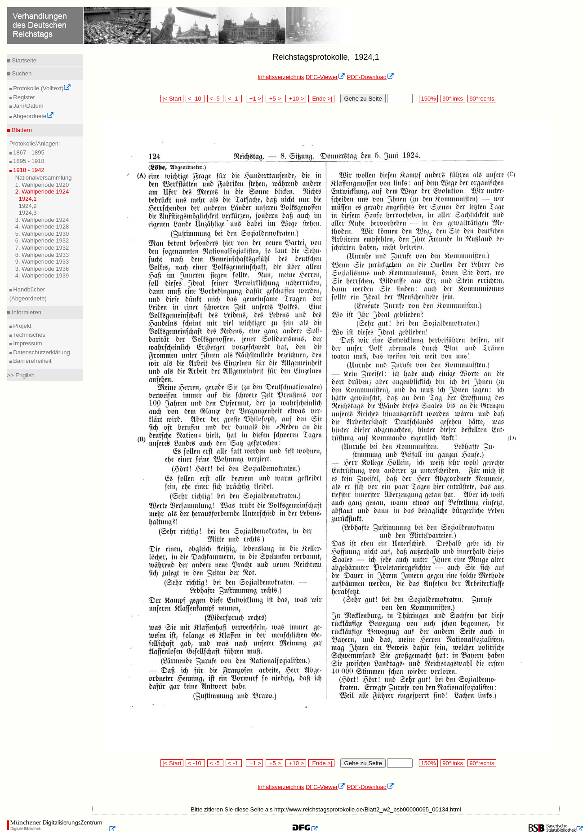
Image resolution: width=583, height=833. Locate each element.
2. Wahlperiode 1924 (42, 191)
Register (23, 97)
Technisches (28, 334)
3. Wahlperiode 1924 (42, 219)
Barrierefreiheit (32, 360)
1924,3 (28, 212)
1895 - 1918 (28, 161)
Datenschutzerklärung (41, 352)
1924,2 (28, 206)
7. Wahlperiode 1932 (42, 247)
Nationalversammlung (43, 177)
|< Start (172, 98)
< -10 (195, 98)
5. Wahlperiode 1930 (42, 233)
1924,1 (28, 198)
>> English (21, 375)
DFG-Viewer (325, 77)
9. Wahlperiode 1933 (42, 261)
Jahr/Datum (28, 105)
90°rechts (482, 98)
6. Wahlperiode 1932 (42, 240)
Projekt (21, 325)
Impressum (27, 343)
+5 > (274, 98)
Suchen (21, 73)
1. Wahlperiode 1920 (42, 184)
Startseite (23, 60)
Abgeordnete (33, 116)
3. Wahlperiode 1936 (42, 268)
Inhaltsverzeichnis (281, 77)
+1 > (254, 98)
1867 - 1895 (28, 152)
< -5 (215, 98)
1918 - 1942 (28, 170)
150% (428, 98)
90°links (453, 98)
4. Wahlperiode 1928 (42, 226)
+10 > (296, 98)
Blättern (21, 130)
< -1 (233, 98)
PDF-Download (370, 77)
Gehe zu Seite (363, 98)
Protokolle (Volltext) (41, 88)
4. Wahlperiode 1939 (42, 275)
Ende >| (321, 98)
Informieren (25, 312)
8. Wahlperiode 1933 (42, 254)
